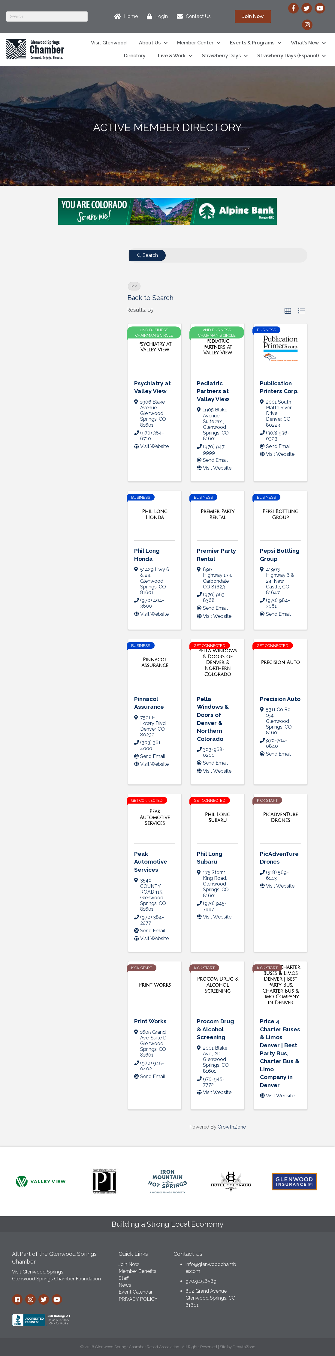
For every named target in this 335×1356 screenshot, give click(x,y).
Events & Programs (252, 43)
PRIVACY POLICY (138, 1299)
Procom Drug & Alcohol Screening (215, 1029)
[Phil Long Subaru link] (217, 817)
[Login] (156, 17)
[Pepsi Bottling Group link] (280, 514)
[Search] (47, 16)
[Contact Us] (192, 17)
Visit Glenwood (109, 43)
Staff (124, 1278)
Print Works (150, 1021)
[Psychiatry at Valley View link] (154, 347)
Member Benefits (137, 1271)
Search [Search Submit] (147, 255)
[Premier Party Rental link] (217, 514)
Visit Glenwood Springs (37, 1272)
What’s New (305, 43)
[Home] (124, 17)
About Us (150, 43)
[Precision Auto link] (280, 663)
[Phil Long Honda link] (154, 514)
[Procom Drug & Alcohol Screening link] (217, 985)
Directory (135, 56)
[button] (288, 311)
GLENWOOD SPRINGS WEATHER (287, 1269)
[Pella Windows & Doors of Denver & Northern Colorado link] (217, 662)
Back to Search (151, 298)
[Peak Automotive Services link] (154, 817)
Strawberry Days (221, 56)
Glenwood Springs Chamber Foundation (56, 1279)
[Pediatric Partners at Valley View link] (217, 347)
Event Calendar (135, 1292)
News (125, 1285)
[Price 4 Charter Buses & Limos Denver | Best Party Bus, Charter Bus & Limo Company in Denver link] (280, 985)
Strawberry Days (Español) (288, 56)
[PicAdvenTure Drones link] (280, 817)
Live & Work (172, 56)
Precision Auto (280, 699)
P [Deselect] (134, 286)
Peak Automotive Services (150, 861)
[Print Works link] (155, 985)
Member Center (195, 43)
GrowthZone (232, 1127)
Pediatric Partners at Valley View (213, 391)
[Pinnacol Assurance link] (154, 663)
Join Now (129, 1264)
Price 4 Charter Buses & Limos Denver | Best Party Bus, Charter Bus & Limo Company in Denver (280, 1053)
